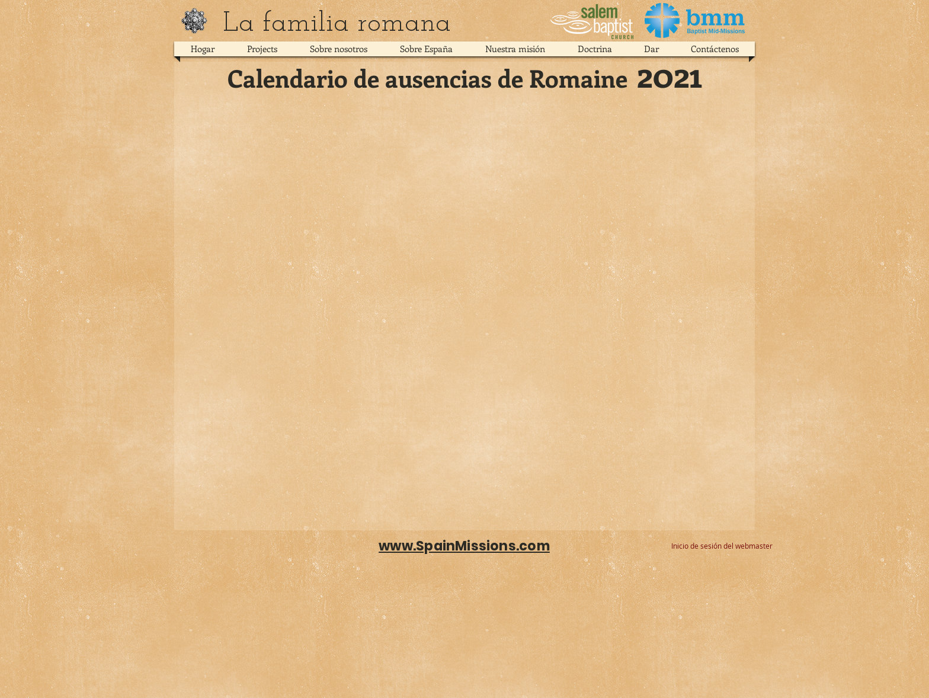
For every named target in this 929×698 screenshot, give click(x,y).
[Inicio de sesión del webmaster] (722, 546)
